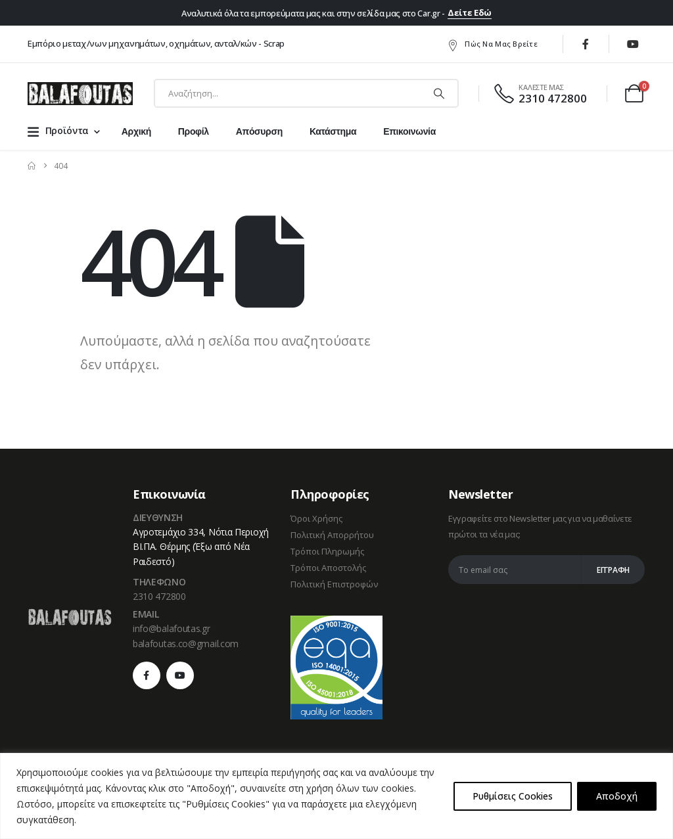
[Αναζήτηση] (439, 93)
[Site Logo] (80, 93)
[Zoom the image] (70, 616)
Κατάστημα (333, 131)
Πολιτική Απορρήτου (332, 535)
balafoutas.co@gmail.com (186, 643)
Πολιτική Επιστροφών (334, 584)
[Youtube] (633, 44)
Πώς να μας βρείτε (492, 45)
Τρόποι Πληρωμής (327, 551)
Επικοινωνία (409, 131)
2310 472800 (159, 596)
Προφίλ (193, 131)
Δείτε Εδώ (470, 12)
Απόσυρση (259, 131)
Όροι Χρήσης (316, 518)
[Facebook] (585, 44)
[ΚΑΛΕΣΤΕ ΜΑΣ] (539, 93)
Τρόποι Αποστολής (328, 568)
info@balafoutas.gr (171, 628)
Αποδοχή (617, 796)
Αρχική (136, 131)
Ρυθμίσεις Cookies (513, 796)
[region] (336, 796)
